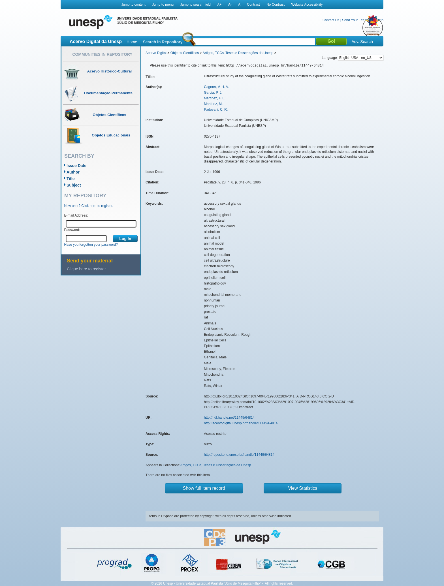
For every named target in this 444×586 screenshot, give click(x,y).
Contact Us (331, 20)
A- (230, 5)
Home (132, 42)
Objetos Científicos (184, 53)
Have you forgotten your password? (91, 245)
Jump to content (133, 5)
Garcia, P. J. (213, 93)
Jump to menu (163, 5)
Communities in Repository (102, 54)
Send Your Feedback (357, 20)
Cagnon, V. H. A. (216, 87)
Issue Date (76, 165)
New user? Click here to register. (88, 206)
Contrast (253, 5)
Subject (74, 185)
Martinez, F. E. (215, 98)
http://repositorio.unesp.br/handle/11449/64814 (239, 455)
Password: (72, 230)
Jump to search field (195, 5)
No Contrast (275, 5)
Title (71, 178)
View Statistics (302, 488)
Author (73, 172)
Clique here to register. (87, 269)
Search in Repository (162, 42)
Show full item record (204, 488)
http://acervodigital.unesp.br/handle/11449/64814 (241, 423)
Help (379, 20)
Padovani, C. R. (216, 110)
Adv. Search (362, 41)
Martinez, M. (213, 104)
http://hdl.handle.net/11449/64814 (229, 418)
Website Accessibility (307, 5)
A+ (219, 5)
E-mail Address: (76, 215)
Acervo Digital (156, 53)
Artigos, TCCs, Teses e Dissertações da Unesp (237, 53)
